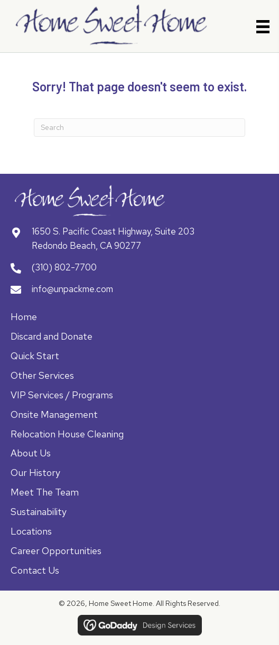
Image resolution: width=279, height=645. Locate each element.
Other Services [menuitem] (42, 375)
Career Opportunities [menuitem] (56, 551)
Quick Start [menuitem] (35, 356)
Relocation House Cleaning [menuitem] (67, 434)
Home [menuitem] (24, 317)
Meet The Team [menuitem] (45, 492)
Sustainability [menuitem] (39, 512)
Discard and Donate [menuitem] (51, 336)
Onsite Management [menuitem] (54, 414)
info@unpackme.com (72, 289)
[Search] (139, 127)
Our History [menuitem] (35, 472)
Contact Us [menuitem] (35, 570)
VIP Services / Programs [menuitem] (62, 395)
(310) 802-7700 (64, 267)
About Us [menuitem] (31, 453)
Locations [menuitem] (31, 531)
